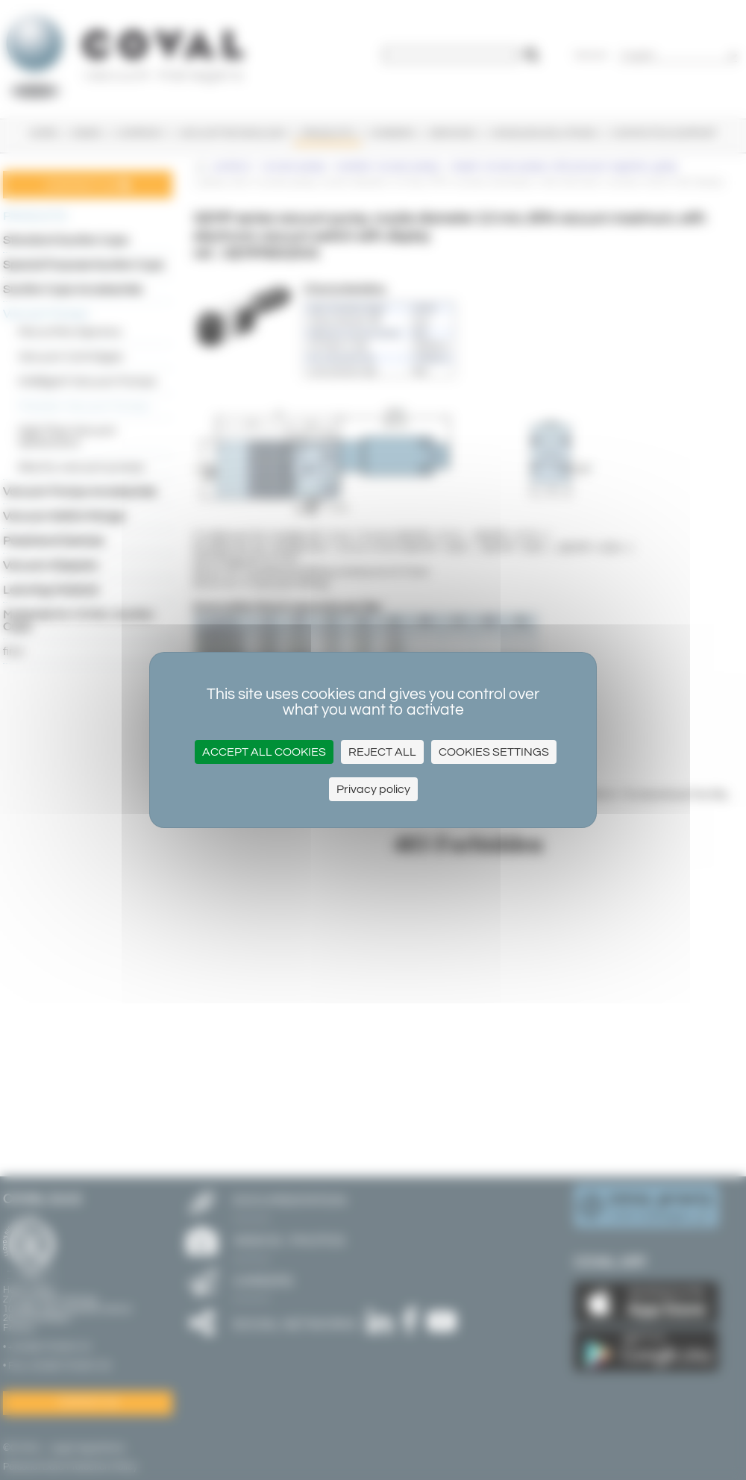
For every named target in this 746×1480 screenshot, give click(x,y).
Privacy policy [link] (373, 789)
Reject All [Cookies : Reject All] (382, 752)
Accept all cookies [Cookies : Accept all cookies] (264, 752)
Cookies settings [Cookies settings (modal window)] (494, 752)
